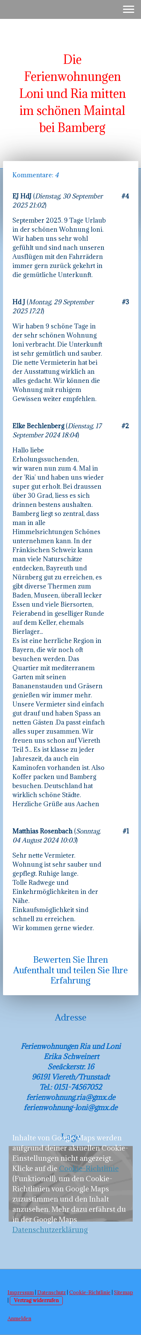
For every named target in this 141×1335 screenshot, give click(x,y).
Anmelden (19, 1318)
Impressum (21, 1292)
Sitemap (123, 1292)
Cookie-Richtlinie (89, 1168)
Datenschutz (51, 1292)
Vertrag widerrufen (36, 1300)
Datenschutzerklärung (50, 1229)
